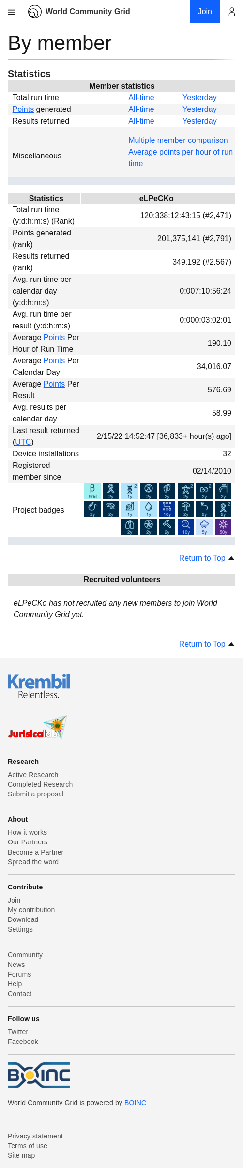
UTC (23, 442)
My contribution (31, 910)
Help (15, 984)
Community (25, 955)
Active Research (33, 775)
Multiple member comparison (178, 140)
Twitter (18, 1032)
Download (23, 919)
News (16, 964)
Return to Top (207, 558)
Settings (20, 929)
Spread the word (33, 862)
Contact (19, 993)
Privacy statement (35, 1136)
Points (23, 109)
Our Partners (27, 842)
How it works (27, 832)
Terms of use (27, 1146)
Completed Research (40, 784)
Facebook (23, 1041)
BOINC (135, 1102)
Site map (21, 1155)
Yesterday (199, 97)
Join (14, 900)
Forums (19, 974)
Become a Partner (35, 852)
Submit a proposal (36, 794)
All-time (141, 97)
